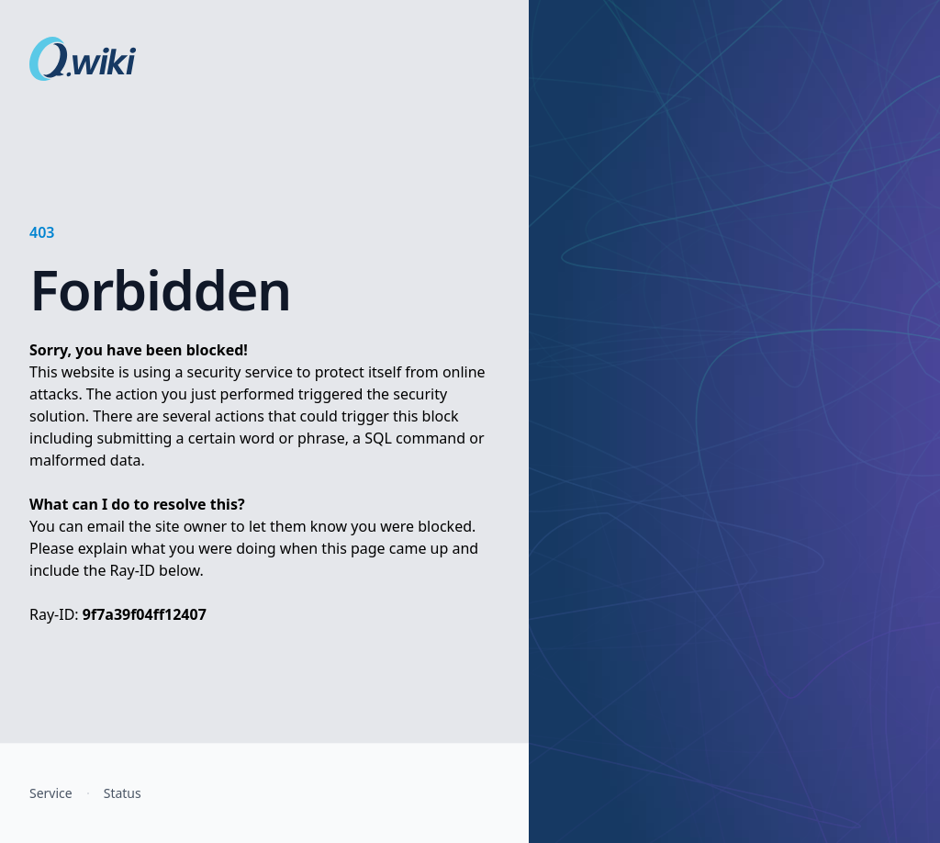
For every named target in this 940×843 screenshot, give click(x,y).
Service (51, 793)
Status (122, 793)
